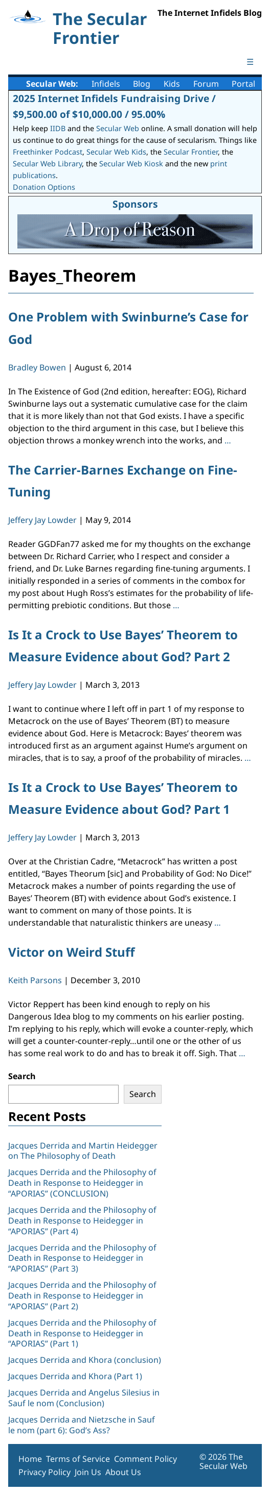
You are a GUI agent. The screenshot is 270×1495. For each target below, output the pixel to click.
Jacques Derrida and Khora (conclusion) (84, 1359)
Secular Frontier (191, 152)
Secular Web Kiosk (131, 163)
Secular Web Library (47, 163)
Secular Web (117, 128)
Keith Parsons (35, 980)
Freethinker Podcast (47, 152)
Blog (141, 83)
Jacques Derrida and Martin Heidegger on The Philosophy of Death (83, 1151)
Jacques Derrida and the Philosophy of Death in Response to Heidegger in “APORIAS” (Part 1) (82, 1333)
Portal (243, 83)
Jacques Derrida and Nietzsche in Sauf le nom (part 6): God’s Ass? (81, 1425)
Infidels (106, 83)
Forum (206, 83)
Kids (172, 83)
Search (22, 1076)
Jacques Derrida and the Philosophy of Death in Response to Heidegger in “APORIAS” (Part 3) (82, 1258)
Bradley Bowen (37, 367)
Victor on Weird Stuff (71, 951)
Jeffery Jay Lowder (42, 520)
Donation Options (44, 187)
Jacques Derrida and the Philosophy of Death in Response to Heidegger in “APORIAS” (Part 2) (82, 1295)
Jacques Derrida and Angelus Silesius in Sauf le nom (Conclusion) (84, 1398)
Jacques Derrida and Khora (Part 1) (75, 1376)
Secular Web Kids (116, 152)
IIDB (57, 128)
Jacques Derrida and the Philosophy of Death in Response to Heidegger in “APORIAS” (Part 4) (82, 1220)
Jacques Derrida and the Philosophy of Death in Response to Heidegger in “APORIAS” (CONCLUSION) (82, 1182)
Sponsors (135, 204)
